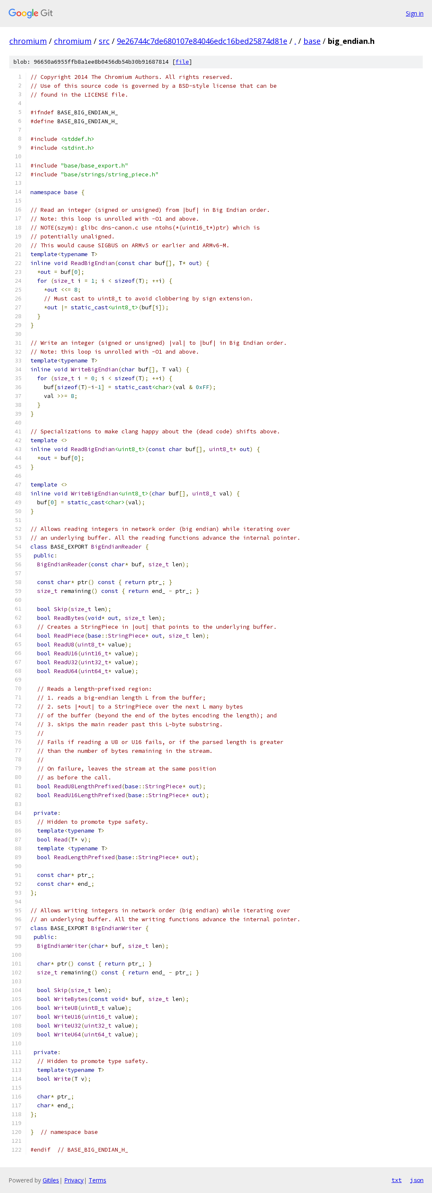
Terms (97, 1180)
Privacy (74, 1180)
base (312, 41)
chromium (28, 41)
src (104, 41)
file (182, 61)
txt (397, 1180)
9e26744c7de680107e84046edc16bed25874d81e (202, 41)
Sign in (415, 13)
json (417, 1180)
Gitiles (51, 1180)
